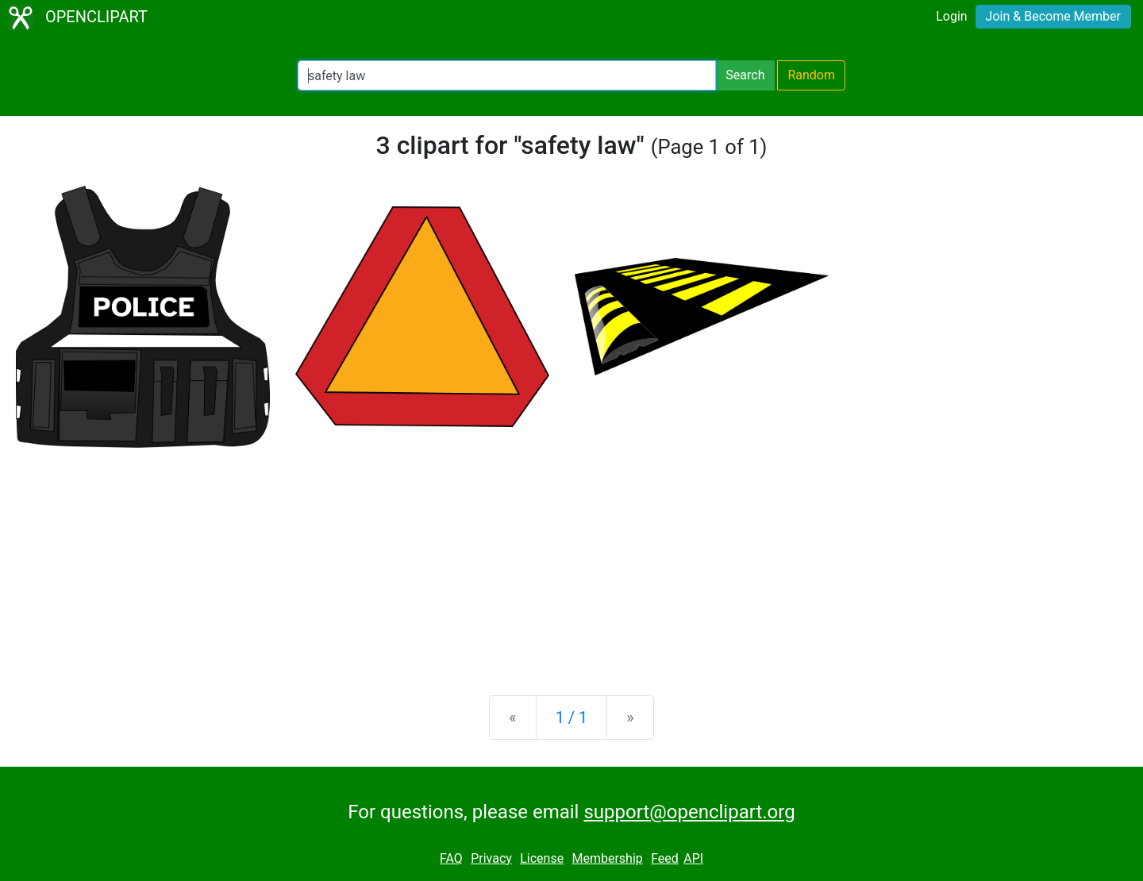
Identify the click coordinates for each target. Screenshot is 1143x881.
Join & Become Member (1053, 16)
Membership (607, 858)
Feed (665, 858)
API (693, 858)
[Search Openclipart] (507, 75)
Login (951, 16)
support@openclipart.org (689, 812)
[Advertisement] (571, 559)
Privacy (491, 858)
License (542, 858)
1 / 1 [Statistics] (572, 717)
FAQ (451, 858)
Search (744, 75)
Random (811, 75)
